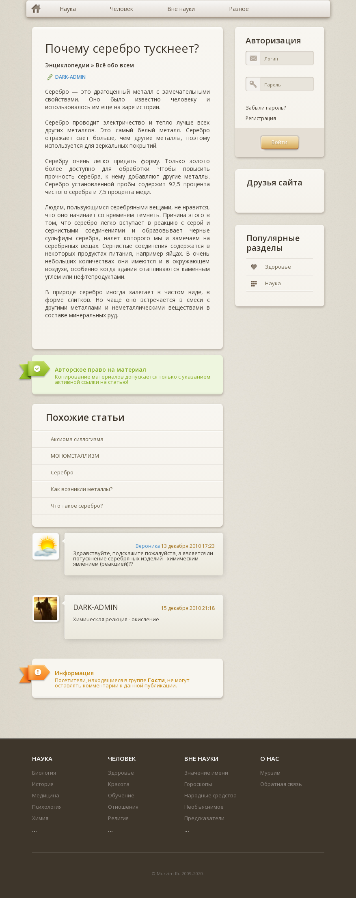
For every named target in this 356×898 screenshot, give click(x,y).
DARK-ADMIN (70, 76)
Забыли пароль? (266, 107)
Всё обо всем (115, 65)
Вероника (148, 546)
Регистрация (261, 118)
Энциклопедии (67, 65)
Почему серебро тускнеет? (122, 48)
